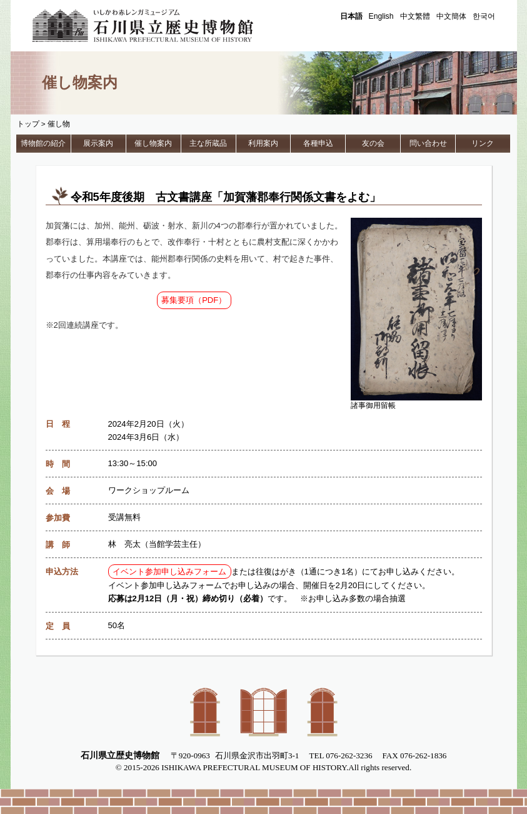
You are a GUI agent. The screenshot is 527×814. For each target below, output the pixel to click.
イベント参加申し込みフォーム (169, 571)
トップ (28, 124)
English (381, 16)
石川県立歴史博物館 (161, 25)
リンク (482, 143)
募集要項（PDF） (193, 300)
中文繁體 (415, 16)
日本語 (351, 16)
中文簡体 (451, 16)
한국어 (484, 16)
